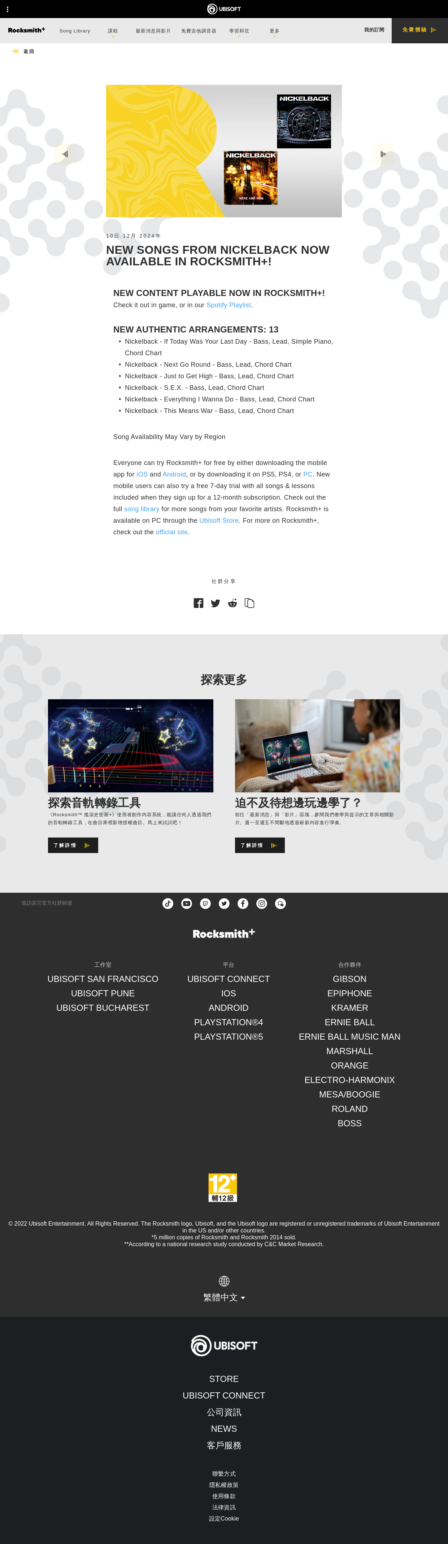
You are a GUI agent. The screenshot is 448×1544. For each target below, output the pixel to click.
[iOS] (228, 993)
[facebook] (243, 903)
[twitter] (224, 903)
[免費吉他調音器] (199, 29)
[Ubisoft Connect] (224, 1395)
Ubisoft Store (219, 520)
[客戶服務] (224, 1445)
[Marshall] (350, 1051)
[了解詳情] (73, 845)
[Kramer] (350, 1008)
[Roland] (350, 1109)
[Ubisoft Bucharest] (102, 1008)
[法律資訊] (224, 1507)
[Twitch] (205, 903)
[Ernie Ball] (350, 1022)
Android (174, 474)
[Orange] (350, 1065)
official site (172, 532)
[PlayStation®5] (228, 1036)
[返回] (23, 51)
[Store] (224, 1379)
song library (142, 509)
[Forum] (280, 903)
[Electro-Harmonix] (350, 1080)
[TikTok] (167, 903)
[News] (224, 1429)
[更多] (274, 30)
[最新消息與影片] (153, 29)
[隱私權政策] (224, 1485)
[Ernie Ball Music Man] (350, 1036)
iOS (142, 474)
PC (308, 474)
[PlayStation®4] (228, 1022)
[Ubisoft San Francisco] (102, 979)
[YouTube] (186, 903)
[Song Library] (75, 29)
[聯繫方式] (224, 1473)
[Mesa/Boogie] (350, 1094)
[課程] (113, 30)
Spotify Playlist (228, 305)
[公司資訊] (224, 1412)
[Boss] (350, 1123)
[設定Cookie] (224, 1518)
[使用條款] (224, 1496)
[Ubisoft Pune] (102, 993)
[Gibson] (350, 979)
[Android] (228, 1008)
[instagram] (261, 903)
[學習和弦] (239, 30)
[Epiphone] (350, 993)
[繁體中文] (224, 1289)
